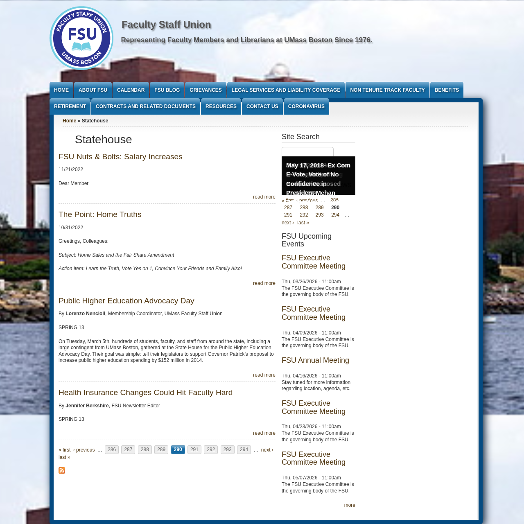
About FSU (93, 90)
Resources (221, 106)
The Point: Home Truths (100, 214)
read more (264, 197)
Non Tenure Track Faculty (387, 90)
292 (211, 450)
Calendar (131, 90)
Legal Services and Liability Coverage (286, 90)
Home (61, 90)
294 (244, 450)
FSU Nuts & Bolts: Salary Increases (121, 156)
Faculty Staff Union (166, 24)
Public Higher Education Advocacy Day (126, 300)
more (349, 505)
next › (267, 450)
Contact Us (262, 106)
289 (161, 450)
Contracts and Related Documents (146, 106)
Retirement (70, 106)
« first (64, 450)
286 (112, 450)
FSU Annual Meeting (315, 360)
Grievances (205, 90)
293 (228, 450)
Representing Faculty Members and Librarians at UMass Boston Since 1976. (247, 40)
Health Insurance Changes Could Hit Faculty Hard (146, 392)
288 (145, 450)
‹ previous (84, 450)
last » (64, 457)
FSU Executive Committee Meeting (314, 262)
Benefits (447, 90)
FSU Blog (167, 90)
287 (128, 450)
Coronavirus (306, 106)
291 (194, 450)
